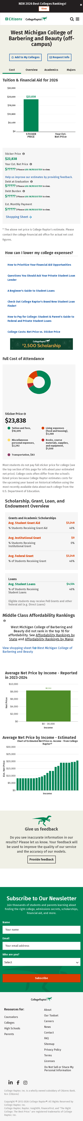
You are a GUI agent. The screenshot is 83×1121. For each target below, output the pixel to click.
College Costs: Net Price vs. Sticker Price (34, 331)
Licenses (49, 1061)
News (47, 1026)
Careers (49, 1021)
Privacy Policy (52, 1049)
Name (6, 922)
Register (37, 169)
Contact (49, 1032)
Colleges (9, 1022)
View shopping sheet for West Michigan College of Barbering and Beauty (37, 650)
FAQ (46, 1038)
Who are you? (11, 954)
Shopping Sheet (19, 217)
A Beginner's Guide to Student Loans (31, 290)
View (44, 8)
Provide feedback (41, 859)
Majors (71, 69)
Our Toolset (51, 1015)
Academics (51, 69)
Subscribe (41, 978)
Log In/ (28, 169)
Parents (9, 1034)
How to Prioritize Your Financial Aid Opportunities (39, 264)
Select (8, 962)
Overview (32, 69)
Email (6, 938)
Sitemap (49, 1044)
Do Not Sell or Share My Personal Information (59, 1069)
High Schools (12, 1028)
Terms (48, 1055)
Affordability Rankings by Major (49, 639)
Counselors (11, 1017)
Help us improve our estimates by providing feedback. (39, 177)
